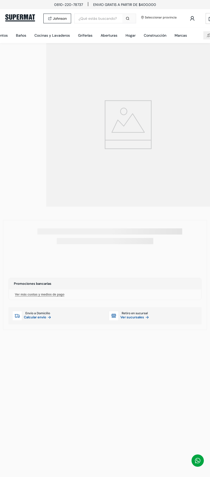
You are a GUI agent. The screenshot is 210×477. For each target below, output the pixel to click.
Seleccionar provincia (159, 17)
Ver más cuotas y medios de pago (39, 294)
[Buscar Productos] (129, 18)
